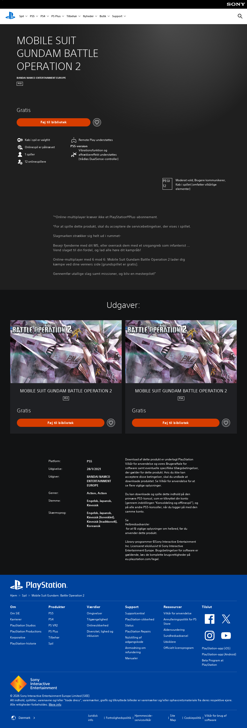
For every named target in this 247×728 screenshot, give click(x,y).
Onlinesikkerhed (97, 625)
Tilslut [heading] (207, 607)
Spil (21, 16)
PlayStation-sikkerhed (139, 619)
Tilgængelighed (97, 619)
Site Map (173, 718)
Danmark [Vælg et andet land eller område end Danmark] (23, 717)
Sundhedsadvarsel (176, 636)
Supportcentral (135, 613)
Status (129, 625)
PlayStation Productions (25, 631)
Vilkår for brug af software (215, 718)
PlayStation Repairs (138, 631)
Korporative (17, 637)
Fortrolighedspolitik (118, 718)
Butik (103, 16)
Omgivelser (94, 613)
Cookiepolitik (192, 718)
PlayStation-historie (23, 643)
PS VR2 (53, 625)
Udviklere (170, 642)
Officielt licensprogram (179, 648)
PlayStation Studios (23, 625)
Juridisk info (93, 718)
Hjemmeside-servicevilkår (144, 718)
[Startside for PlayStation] (10, 16)
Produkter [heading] (56, 607)
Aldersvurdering (174, 630)
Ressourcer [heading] (173, 607)
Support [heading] (131, 607)
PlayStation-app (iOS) (216, 648)
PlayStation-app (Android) (219, 654)
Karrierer (15, 619)
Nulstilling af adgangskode (134, 639)
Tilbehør (72, 16)
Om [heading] (13, 607)
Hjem (13, 595)
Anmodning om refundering (135, 650)
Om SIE (15, 613)
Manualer (131, 658)
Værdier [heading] (93, 607)
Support (117, 16)
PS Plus (56, 16)
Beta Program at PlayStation (212, 662)
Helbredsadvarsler (137, 524)
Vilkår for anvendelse (178, 613)
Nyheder (88, 16)
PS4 (43, 16)
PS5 (32, 16)
